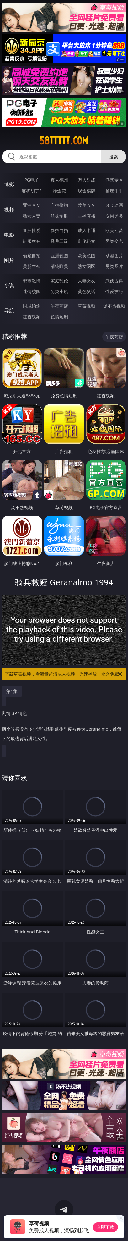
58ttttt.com (64, 140)
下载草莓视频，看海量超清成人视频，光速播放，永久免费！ (64, 674)
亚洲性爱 (31, 230)
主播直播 (86, 216)
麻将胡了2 (32, 191)
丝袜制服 (59, 216)
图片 (9, 260)
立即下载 (105, 1227)
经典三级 (59, 241)
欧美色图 (86, 255)
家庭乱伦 (59, 281)
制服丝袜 (31, 241)
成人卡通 (86, 230)
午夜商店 (59, 306)
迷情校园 (31, 291)
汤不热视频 (114, 306)
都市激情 (31, 281)
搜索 (113, 157)
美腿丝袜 (31, 266)
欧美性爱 (114, 230)
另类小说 (59, 291)
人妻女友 (86, 281)
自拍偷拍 (59, 205)
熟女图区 (86, 266)
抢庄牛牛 (114, 191)
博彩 (9, 184)
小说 (9, 285)
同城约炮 (31, 306)
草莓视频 (86, 306)
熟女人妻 (31, 216)
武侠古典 (114, 281)
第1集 (12, 691)
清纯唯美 (59, 266)
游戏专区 (114, 180)
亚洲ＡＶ (31, 205)
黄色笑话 (86, 291)
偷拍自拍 (59, 230)
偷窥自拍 (31, 255)
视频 (9, 209)
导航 (9, 310)
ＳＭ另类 (114, 216)
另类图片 (114, 266)
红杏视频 (31, 317)
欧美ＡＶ (86, 205)
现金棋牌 (86, 191)
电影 (9, 234)
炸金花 (59, 191)
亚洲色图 (59, 255)
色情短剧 (59, 317)
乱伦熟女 (86, 241)
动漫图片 (114, 255)
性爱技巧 (114, 291)
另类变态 (114, 241)
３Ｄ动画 (114, 205)
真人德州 (59, 180)
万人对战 (86, 180)
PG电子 (31, 180)
